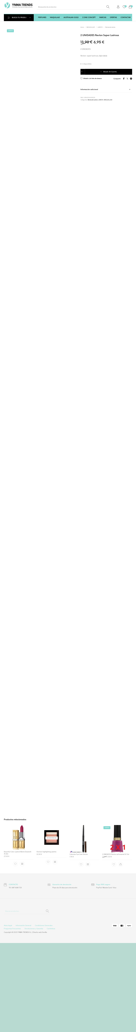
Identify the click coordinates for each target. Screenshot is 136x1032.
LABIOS (100, 27)
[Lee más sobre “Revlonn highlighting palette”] (55, 950)
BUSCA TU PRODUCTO (20, 17)
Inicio (82, 27)
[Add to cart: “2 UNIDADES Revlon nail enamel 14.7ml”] (120, 953)
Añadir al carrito (110, 72)
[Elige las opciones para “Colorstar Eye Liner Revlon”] (87, 953)
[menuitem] (42, 17)
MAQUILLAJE (91, 27)
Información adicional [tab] (89, 89)
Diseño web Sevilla (40, 1021)
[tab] (106, 89)
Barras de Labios (110, 27)
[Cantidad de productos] (82, 72)
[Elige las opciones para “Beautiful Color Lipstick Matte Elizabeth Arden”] (22, 952)
